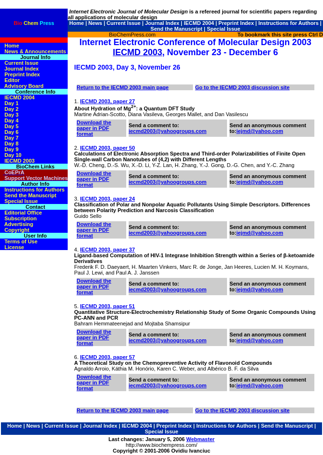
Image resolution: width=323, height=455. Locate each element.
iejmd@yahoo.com (259, 131)
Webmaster (200, 439)
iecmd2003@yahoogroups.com (167, 131)
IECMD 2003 (137, 52)
